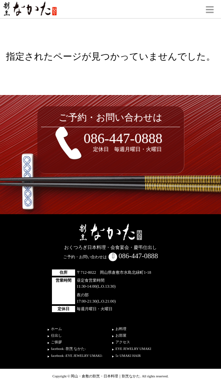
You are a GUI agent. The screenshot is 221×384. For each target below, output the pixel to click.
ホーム (56, 329)
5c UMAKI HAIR (128, 356)
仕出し (56, 335)
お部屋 (120, 335)
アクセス (122, 342)
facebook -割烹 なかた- (68, 349)
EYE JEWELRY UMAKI (133, 349)
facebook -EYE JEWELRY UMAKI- (77, 356)
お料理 (120, 329)
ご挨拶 (56, 342)
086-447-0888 (123, 138)
